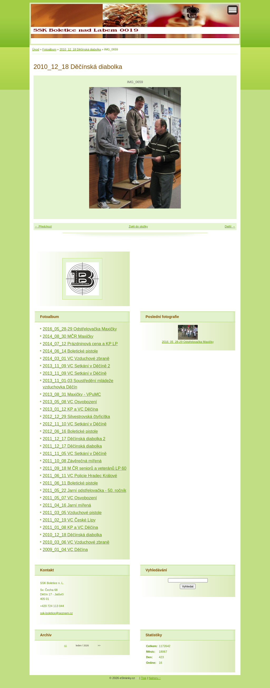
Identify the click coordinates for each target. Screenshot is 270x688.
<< (65, 645)
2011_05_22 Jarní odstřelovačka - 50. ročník (84, 490)
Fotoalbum (49, 49)
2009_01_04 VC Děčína (65, 549)
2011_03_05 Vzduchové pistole (72, 512)
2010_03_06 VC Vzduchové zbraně (76, 542)
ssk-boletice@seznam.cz (56, 613)
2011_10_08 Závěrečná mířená (72, 461)
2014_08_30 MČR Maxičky (68, 336)
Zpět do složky (138, 226)
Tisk (143, 678)
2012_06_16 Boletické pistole (70, 431)
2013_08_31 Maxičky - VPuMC (72, 394)
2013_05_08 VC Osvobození (70, 402)
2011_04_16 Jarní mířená (67, 505)
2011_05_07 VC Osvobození (70, 498)
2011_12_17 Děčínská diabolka (72, 446)
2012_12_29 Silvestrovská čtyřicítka (76, 416)
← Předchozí (43, 226)
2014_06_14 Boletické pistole (70, 351)
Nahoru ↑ (155, 678)
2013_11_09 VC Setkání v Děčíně (75, 373)
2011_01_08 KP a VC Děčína (70, 527)
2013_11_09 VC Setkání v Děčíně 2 (76, 366)
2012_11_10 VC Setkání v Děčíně (75, 424)
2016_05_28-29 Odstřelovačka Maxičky (80, 329)
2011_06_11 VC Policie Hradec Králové (80, 475)
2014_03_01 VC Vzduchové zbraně (76, 358)
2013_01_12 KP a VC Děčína (70, 409)
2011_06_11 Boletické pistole (70, 483)
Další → (230, 226)
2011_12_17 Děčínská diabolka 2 (74, 438)
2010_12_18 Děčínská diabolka (80, 49)
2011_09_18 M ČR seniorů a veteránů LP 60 (84, 468)
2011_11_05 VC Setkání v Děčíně (75, 453)
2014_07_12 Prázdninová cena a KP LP (80, 343)
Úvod (35, 49)
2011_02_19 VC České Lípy (69, 520)
